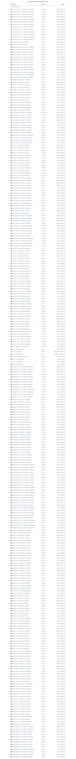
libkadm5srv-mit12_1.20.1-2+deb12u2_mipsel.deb (23, 522)
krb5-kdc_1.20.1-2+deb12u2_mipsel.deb (21, 170)
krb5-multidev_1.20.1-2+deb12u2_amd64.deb (22, 225)
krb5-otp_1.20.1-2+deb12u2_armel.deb (20, 263)
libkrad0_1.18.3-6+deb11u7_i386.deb (20, 603)
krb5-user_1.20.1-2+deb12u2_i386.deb (20, 334)
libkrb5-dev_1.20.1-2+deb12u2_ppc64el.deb (21, 721)
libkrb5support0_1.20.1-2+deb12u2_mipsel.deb (22, 751)
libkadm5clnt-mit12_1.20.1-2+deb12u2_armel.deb (23, 480)
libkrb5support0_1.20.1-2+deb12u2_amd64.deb (22, 736)
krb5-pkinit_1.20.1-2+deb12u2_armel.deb (21, 296)
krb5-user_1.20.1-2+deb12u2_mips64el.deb (21, 336)
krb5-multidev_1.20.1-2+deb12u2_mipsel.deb (22, 241)
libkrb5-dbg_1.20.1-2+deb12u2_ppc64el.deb (21, 689)
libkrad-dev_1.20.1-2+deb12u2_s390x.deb (21, 593)
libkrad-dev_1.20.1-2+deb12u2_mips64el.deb (22, 585)
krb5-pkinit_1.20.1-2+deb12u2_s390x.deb (21, 311)
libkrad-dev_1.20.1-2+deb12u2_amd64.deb (21, 573)
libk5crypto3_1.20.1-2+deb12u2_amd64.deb (21, 442)
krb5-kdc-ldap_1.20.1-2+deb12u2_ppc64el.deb (22, 140)
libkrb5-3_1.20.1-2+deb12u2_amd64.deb (21, 638)
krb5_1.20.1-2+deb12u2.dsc (18, 359)
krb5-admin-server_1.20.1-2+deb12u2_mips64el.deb (23, 32)
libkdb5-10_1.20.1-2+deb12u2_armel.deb (21, 545)
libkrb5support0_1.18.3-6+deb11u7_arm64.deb (22, 729)
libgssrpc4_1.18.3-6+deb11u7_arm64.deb (21, 402)
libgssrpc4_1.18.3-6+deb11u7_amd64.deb (21, 399)
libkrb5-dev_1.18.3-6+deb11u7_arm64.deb (21, 696)
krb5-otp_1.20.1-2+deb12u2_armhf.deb (20, 266)
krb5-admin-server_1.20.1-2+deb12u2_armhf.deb (23, 27)
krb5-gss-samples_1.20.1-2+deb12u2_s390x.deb (22, 77)
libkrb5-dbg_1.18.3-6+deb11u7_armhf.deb (21, 666)
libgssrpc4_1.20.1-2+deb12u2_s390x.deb (21, 429)
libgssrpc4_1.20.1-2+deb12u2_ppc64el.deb (21, 427)
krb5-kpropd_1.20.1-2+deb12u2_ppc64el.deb (22, 205)
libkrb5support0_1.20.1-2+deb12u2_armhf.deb (22, 744)
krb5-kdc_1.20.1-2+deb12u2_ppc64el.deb (21, 173)
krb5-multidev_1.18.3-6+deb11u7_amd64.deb (22, 215)
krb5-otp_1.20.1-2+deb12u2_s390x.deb (20, 278)
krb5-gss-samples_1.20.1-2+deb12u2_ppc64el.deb (23, 74)
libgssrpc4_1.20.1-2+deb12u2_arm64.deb (21, 412)
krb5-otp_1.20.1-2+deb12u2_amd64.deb (21, 258)
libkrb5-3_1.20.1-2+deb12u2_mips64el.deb (21, 651)
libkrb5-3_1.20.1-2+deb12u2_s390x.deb (20, 658)
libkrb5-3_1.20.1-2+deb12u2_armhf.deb (20, 646)
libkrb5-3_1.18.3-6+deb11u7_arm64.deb (21, 631)
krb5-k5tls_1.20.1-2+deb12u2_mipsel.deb (21, 105)
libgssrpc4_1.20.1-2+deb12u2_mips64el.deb (21, 422)
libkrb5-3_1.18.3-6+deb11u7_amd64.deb (21, 628)
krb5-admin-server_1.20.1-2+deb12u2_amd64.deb (23, 19)
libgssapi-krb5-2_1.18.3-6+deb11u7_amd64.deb (22, 366)
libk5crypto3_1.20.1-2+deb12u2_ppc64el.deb (22, 459)
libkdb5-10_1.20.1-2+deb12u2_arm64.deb (21, 543)
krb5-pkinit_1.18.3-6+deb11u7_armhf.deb (21, 286)
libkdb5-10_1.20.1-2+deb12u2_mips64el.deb (21, 553)
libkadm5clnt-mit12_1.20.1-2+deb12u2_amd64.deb (23, 475)
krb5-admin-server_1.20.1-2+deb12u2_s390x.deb (23, 39)
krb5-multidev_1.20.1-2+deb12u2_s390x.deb (22, 246)
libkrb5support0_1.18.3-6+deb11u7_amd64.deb (22, 726)
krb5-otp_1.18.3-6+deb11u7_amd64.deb (21, 248)
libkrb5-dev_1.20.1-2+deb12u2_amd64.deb (21, 704)
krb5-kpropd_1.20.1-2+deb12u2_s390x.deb (21, 208)
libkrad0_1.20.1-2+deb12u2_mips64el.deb (21, 618)
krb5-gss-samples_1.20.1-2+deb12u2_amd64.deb (23, 57)
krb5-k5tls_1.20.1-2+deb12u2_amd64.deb (21, 89)
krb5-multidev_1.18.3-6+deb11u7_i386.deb (21, 223)
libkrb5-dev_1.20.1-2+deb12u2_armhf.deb (21, 711)
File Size (43, 4)
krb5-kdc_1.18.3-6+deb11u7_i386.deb (20, 152)
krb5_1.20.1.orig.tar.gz (17, 361)
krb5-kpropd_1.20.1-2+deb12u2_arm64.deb (21, 190)
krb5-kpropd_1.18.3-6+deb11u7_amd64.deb (21, 178)
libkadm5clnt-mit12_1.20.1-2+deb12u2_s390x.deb (23, 495)
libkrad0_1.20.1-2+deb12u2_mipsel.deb (20, 621)
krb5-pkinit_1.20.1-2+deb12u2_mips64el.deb (22, 303)
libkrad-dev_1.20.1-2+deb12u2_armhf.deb (21, 580)
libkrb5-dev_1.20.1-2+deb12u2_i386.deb (21, 714)
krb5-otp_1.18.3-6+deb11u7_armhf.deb (20, 253)
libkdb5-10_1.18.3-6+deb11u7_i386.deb (20, 538)
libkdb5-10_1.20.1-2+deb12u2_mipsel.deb (21, 555)
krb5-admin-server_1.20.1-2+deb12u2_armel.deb (23, 24)
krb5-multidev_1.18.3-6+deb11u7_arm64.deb (22, 218)
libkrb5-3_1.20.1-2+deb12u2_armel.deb (20, 643)
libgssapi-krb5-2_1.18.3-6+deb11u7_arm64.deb (22, 369)
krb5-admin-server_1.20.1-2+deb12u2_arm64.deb (23, 22)
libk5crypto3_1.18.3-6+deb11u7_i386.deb (21, 439)
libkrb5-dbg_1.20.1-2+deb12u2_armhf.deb (21, 678)
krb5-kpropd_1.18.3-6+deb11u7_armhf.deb (21, 183)
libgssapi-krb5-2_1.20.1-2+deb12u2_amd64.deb (22, 376)
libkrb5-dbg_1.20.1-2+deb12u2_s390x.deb (21, 691)
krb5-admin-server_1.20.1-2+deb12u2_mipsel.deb (23, 34)
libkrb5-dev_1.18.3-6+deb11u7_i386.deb (21, 701)
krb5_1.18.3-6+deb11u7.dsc (18, 349)
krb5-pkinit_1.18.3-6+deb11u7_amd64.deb (21, 281)
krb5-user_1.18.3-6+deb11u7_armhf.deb (21, 319)
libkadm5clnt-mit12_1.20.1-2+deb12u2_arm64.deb (23, 477)
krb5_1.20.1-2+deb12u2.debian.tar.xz (20, 356)
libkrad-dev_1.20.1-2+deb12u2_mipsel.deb (21, 588)
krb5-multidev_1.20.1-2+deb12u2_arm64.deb (22, 228)
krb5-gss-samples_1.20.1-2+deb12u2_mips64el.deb (23, 69)
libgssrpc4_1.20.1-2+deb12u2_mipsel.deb (21, 424)
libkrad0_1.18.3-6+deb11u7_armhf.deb (20, 600)
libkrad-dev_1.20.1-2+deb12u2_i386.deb (21, 583)
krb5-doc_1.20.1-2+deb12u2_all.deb (20, 44)
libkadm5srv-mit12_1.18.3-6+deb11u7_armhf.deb (23, 502)
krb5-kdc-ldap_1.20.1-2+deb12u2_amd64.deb (22, 122)
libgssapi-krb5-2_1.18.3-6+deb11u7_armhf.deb (22, 371)
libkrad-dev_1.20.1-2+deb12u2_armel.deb (21, 578)
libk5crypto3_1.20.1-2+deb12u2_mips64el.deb (22, 454)
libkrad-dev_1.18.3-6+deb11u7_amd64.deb (21, 563)
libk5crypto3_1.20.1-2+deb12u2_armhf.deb (21, 449)
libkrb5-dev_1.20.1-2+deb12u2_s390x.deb (21, 724)
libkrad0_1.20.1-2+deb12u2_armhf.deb (20, 613)
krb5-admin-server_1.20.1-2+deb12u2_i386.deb (22, 29)
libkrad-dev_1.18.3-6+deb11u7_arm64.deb (21, 565)
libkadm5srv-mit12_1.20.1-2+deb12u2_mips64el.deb (23, 520)
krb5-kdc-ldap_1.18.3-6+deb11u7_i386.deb (21, 120)
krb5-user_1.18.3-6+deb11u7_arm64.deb (21, 316)
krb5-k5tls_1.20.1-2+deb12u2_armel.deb (21, 95)
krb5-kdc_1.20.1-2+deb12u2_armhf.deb (20, 162)
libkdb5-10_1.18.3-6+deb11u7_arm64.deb (21, 532)
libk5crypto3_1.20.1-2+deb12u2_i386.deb (21, 452)
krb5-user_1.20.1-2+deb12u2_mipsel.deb (21, 339)
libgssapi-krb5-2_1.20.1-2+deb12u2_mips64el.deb (23, 389)
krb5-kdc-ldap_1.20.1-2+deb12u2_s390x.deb (21, 142)
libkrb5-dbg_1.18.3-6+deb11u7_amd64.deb (21, 661)
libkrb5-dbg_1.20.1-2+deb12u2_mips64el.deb (22, 683)
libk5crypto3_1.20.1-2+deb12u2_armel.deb (21, 447)
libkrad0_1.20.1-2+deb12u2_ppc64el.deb (21, 623)
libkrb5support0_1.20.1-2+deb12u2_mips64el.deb (23, 749)
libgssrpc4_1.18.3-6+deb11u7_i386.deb (20, 407)
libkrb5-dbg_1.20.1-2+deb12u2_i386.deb (21, 681)
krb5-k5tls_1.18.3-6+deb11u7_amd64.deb (21, 79)
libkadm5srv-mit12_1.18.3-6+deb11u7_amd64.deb (23, 497)
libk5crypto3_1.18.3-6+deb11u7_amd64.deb (21, 432)
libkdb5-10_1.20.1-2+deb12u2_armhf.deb (21, 548)
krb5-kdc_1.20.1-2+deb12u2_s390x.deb (20, 175)
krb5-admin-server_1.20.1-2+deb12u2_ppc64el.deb (23, 37)
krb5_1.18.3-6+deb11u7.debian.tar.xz (20, 346)
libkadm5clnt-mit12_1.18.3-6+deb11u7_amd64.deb (23, 465)
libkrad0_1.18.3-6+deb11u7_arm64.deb (20, 598)
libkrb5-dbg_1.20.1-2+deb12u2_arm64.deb (21, 673)
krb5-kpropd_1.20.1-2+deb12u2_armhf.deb (21, 195)
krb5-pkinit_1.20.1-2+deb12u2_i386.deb (20, 301)
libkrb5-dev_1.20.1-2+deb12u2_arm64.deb (21, 706)
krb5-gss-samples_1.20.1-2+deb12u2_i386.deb (22, 67)
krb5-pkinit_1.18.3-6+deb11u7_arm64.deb (21, 283)
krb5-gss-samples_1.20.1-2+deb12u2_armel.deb (22, 62)
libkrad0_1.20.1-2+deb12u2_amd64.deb (20, 605)
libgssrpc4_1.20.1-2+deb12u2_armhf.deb (21, 417)
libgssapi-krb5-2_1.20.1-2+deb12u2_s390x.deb (22, 397)
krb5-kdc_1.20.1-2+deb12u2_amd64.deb (21, 155)
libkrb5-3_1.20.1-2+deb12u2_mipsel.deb (21, 653)
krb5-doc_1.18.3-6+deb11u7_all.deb (20, 42)
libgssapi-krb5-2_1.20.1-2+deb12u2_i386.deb (22, 386)
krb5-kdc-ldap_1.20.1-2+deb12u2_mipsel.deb (22, 137)
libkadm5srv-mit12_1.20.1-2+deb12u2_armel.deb (23, 512)
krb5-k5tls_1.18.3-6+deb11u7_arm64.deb (21, 82)
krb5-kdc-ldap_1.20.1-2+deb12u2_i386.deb (21, 132)
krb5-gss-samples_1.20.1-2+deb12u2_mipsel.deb (22, 72)
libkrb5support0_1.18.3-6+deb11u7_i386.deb (22, 734)
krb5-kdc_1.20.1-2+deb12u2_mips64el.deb (21, 168)
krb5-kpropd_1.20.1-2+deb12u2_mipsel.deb (21, 203)
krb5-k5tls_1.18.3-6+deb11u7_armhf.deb (21, 84)
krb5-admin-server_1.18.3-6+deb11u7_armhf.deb (23, 14)
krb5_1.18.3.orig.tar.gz (17, 351)
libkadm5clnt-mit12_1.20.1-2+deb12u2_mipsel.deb (23, 490)
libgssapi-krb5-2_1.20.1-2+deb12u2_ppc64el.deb (22, 394)
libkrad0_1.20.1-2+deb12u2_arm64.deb (20, 608)
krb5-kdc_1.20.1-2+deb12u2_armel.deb (20, 160)
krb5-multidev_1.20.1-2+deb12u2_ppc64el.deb (22, 243)
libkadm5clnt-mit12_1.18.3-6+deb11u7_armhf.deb (23, 470)
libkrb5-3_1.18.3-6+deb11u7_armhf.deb (20, 633)
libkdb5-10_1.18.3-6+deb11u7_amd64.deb (21, 530)
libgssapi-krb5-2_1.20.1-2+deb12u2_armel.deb (22, 381)
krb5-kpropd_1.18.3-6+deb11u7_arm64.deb (21, 180)
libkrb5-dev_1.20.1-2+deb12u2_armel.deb (21, 709)
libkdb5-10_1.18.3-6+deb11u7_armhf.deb (21, 535)
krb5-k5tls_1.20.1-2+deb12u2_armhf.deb (21, 97)
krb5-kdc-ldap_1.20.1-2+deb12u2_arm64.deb (22, 125)
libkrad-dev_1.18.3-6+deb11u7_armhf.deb (21, 568)
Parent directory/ (16, 6)
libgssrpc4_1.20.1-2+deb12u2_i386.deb (20, 419)
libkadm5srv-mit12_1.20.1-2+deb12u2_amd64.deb (23, 507)
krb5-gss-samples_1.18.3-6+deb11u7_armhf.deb (22, 52)
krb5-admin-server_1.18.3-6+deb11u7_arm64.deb (23, 11)
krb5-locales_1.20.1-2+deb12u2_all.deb (20, 213)
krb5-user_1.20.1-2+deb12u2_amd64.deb (21, 324)
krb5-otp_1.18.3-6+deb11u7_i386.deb (20, 256)
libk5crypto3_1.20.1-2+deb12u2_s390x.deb (21, 462)
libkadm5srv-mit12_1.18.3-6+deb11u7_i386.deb (22, 505)
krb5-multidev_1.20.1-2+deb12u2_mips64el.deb (22, 238)
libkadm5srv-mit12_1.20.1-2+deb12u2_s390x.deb (23, 527)
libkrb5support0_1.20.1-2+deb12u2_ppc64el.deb (22, 754)
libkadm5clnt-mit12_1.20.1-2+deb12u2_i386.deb (22, 485)
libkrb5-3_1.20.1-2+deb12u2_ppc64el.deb (21, 656)
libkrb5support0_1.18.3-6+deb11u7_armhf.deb (22, 731)
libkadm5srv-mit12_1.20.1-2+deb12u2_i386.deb (22, 517)
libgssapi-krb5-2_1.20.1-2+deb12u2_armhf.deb (22, 384)
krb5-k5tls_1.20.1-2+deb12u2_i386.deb (20, 100)
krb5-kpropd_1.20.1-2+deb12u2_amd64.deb (21, 188)
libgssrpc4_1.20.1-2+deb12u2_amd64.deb (21, 409)
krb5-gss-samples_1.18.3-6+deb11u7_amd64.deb (23, 47)
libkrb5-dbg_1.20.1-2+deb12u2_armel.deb (21, 676)
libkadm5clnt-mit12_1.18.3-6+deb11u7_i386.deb (22, 472)
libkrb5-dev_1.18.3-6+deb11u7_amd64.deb (21, 694)
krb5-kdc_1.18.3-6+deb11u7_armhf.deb (20, 150)
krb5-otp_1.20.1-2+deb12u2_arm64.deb (20, 261)
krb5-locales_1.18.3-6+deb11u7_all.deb (20, 210)
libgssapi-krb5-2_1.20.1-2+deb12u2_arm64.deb (22, 379)
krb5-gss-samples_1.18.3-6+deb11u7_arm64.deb (22, 49)
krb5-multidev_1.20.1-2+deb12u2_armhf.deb (22, 233)
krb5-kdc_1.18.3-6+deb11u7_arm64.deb (21, 147)
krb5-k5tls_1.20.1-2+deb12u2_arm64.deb (21, 92)
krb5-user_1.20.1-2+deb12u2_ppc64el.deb (21, 341)
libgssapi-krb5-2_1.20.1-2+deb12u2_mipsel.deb (22, 392)
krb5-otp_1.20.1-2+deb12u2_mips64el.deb (21, 271)
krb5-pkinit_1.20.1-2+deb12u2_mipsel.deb (21, 306)
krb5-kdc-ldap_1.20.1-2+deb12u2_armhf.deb (22, 130)
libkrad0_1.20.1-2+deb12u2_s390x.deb (20, 626)
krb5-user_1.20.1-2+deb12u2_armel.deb (21, 329)
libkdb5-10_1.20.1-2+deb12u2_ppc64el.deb (21, 558)
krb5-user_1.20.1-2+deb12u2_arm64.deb (21, 326)
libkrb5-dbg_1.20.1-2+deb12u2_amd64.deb (21, 671)
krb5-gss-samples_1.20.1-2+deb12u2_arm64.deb (22, 59)
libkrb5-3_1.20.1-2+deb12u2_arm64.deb (21, 641)
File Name (13, 4)
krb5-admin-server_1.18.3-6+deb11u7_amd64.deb (23, 9)
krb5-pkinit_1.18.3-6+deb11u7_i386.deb (20, 288)
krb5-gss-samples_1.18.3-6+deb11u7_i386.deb (22, 54)
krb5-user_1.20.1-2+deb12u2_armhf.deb (21, 331)
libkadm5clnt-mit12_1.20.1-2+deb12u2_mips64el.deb (23, 487)
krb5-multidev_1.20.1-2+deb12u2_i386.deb (21, 235)
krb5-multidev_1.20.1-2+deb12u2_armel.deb (22, 230)
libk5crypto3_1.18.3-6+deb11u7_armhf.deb (21, 437)
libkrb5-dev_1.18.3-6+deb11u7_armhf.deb (21, 699)
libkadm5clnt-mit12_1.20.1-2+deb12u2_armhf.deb (23, 482)
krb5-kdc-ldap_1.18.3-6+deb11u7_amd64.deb (22, 112)
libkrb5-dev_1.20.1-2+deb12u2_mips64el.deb (22, 716)
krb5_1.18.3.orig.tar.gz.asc (18, 354)
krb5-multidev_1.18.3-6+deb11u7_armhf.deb (22, 220)
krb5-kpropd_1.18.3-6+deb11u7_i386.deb (21, 185)
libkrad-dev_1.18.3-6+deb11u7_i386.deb (21, 570)
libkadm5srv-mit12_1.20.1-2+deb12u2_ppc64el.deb (23, 525)
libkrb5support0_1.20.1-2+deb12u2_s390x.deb (22, 756)
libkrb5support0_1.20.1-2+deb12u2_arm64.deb (22, 739)
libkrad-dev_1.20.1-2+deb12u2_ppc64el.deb (21, 590)
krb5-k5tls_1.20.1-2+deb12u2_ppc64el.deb (21, 107)
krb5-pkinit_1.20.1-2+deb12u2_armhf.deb (21, 298)
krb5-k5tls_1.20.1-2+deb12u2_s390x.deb (21, 110)
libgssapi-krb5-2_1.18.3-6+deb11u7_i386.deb (22, 374)
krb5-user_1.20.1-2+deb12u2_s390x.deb (21, 344)
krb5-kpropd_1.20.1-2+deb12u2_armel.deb (21, 193)
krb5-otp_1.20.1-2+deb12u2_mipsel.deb (21, 273)
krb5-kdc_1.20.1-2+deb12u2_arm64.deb (21, 157)
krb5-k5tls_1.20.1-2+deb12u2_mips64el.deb (21, 102)
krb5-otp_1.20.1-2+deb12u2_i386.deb (20, 268)
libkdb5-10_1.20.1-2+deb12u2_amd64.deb (21, 540)
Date (63, 4)
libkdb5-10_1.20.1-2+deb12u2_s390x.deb (21, 560)
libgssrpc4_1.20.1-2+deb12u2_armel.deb (21, 414)
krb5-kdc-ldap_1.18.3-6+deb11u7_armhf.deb (22, 117)
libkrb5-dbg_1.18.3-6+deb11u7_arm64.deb (21, 663)
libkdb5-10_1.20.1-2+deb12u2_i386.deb (20, 550)
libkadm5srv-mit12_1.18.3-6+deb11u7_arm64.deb (23, 500)
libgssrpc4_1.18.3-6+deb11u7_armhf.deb (21, 404)
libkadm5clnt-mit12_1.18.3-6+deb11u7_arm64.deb (23, 467)
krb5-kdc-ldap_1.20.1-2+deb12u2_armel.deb (21, 127)
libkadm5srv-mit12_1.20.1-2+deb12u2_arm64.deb (23, 510)
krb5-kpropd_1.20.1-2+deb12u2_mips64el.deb (22, 200)
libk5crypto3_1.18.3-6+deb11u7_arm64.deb (21, 434)
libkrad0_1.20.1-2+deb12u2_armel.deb (20, 610)
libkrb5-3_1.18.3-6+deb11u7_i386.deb (20, 636)
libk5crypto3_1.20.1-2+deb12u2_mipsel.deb (21, 457)
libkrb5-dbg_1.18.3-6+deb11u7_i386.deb (21, 668)
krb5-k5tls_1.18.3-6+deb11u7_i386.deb (20, 87)
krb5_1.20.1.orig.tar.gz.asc (18, 364)
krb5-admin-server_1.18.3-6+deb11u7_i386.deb (22, 17)
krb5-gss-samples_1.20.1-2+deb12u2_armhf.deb (22, 64)
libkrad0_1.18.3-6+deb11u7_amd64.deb (20, 595)
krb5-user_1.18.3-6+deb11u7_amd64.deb (21, 313)
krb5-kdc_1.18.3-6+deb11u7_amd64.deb (21, 145)
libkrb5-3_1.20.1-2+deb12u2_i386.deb (20, 648)
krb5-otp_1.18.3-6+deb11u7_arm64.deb (20, 251)
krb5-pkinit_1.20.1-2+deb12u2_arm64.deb (21, 293)
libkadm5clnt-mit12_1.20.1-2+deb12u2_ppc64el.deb (23, 492)
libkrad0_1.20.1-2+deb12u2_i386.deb (20, 616)
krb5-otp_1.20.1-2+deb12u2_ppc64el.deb (21, 276)
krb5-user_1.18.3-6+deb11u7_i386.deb (20, 321)
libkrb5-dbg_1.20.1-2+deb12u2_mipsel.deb (21, 686)
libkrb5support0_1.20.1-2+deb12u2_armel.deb (22, 741)
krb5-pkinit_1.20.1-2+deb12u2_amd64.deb (21, 291)
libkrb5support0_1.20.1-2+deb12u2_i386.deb (22, 746)
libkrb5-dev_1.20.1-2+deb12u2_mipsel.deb (21, 719)
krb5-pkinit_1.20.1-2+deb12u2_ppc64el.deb (21, 308)
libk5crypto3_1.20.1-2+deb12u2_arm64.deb (21, 444)
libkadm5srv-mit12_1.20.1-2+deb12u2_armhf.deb (23, 515)
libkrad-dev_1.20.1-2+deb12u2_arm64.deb (21, 575)
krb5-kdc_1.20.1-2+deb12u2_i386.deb (20, 165)
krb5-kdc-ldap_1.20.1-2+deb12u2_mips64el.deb (22, 135)
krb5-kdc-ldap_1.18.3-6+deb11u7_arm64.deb (22, 115)
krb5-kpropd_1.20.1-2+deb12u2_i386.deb (21, 198)
